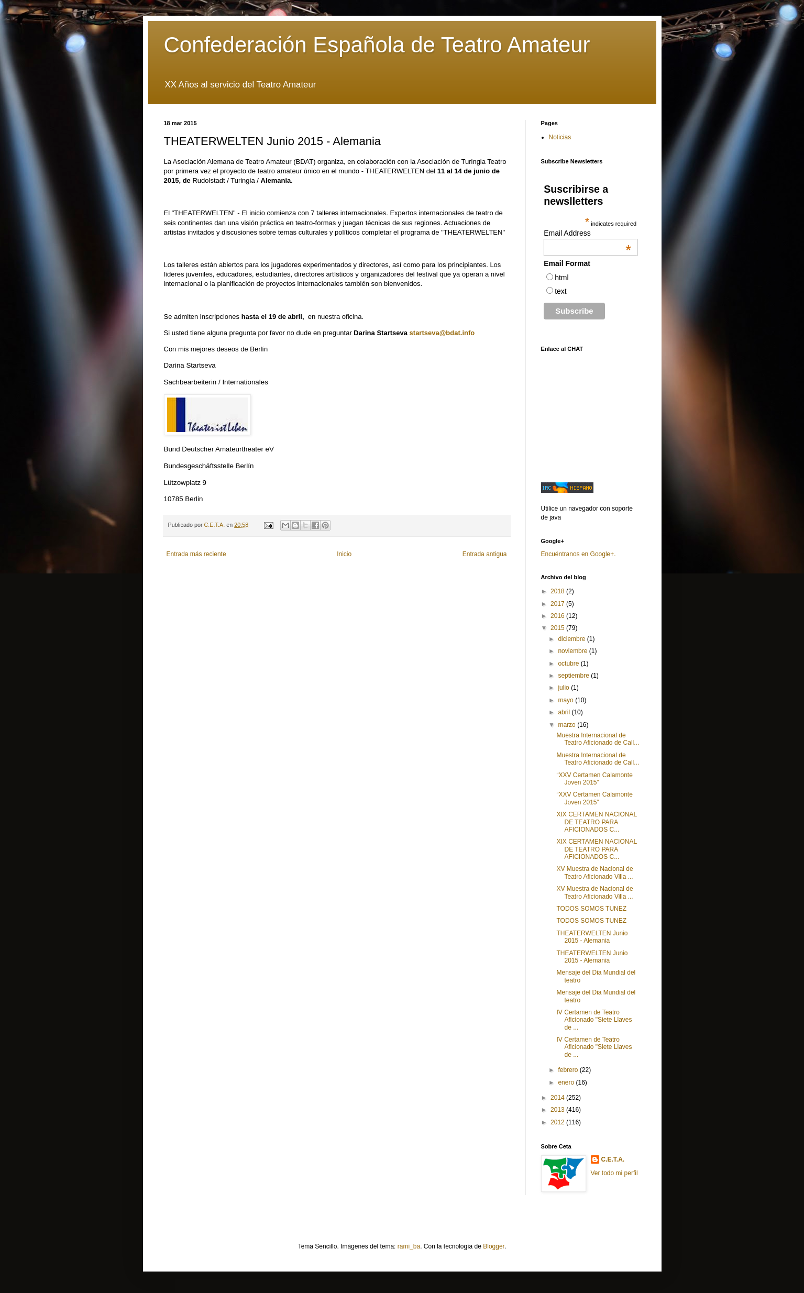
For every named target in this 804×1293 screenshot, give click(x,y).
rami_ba (409, 1246)
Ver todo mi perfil (614, 1173)
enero (567, 1082)
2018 (558, 591)
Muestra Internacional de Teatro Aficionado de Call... (597, 739)
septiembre (574, 675)
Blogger (493, 1246)
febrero (568, 1070)
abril (564, 712)
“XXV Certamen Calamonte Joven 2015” (594, 778)
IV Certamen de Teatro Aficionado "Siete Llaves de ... (594, 1020)
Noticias (560, 137)
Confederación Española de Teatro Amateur (377, 44)
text (561, 291)
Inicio (344, 554)
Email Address (587, 233)
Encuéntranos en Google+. (578, 554)
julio (564, 687)
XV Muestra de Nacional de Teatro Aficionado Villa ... (594, 872)
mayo (566, 700)
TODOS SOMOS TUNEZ (591, 908)
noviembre (573, 651)
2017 (558, 603)
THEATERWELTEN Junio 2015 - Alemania (591, 937)
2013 (558, 1109)
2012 (558, 1122)
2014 (558, 1097)
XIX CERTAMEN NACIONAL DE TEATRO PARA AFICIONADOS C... (596, 822)
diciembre (572, 639)
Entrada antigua (484, 554)
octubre (569, 663)
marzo (567, 724)
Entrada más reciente (196, 554)
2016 (558, 616)
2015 (558, 628)
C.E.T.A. (613, 1159)
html (561, 277)
